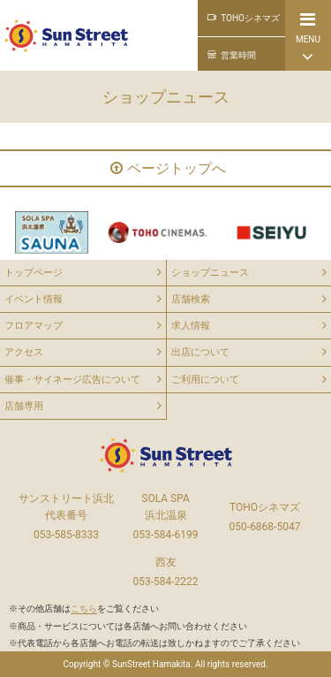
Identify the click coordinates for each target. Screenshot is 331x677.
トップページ (33, 272)
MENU (308, 38)
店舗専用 (23, 406)
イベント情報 (33, 299)
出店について (200, 352)
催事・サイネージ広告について (72, 379)
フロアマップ (33, 325)
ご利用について (205, 379)
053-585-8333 (66, 535)
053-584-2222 (165, 581)
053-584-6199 (165, 535)
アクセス (23, 352)
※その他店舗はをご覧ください (84, 608)
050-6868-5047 (265, 527)
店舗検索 (190, 299)
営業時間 (231, 55)
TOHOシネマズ (243, 18)
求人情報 (190, 325)
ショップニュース (210, 272)
